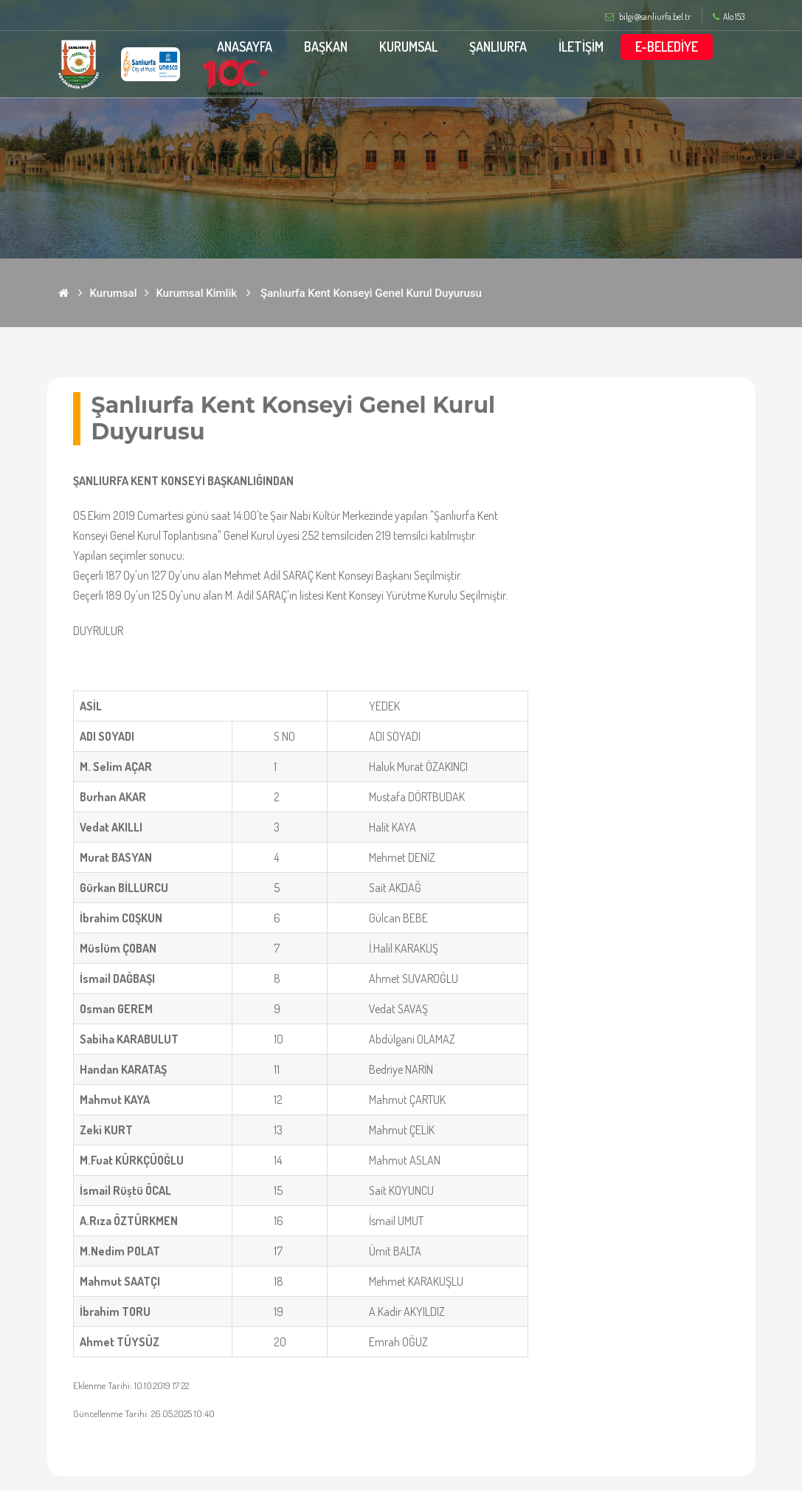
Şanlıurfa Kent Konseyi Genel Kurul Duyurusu (371, 293)
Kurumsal (113, 293)
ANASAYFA (244, 46)
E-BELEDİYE (666, 46)
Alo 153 (728, 17)
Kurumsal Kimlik (197, 293)
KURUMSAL (408, 46)
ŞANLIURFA (498, 46)
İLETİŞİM (581, 46)
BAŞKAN (326, 46)
